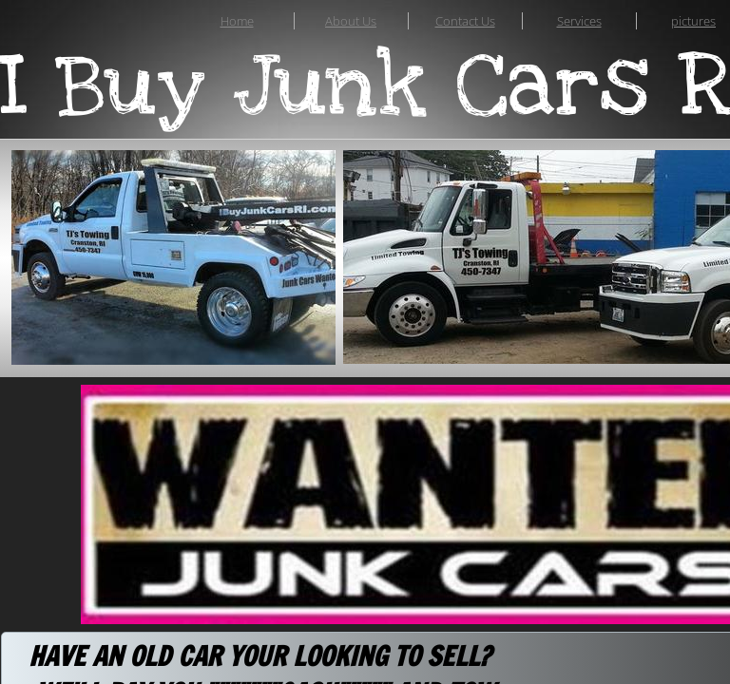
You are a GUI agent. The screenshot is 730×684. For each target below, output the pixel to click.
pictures (693, 20)
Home (237, 20)
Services (579, 20)
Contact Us (465, 20)
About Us (350, 20)
